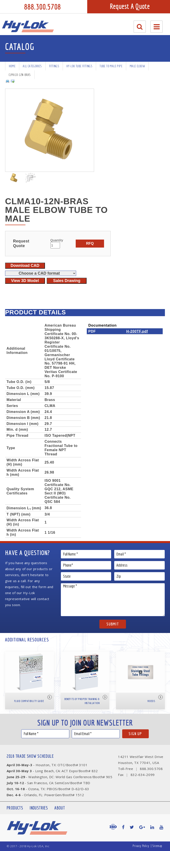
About (59, 807)
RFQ (90, 243)
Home (12, 66)
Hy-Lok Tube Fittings (79, 66)
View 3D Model (25, 280)
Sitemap (157, 846)
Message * (113, 599)
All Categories (32, 66)
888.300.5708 (42, 6)
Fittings (54, 66)
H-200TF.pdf (137, 331)
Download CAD (25, 265)
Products (15, 807)
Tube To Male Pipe (111, 66)
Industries (39, 807)
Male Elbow (137, 66)
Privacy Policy (141, 846)
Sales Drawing (66, 280)
